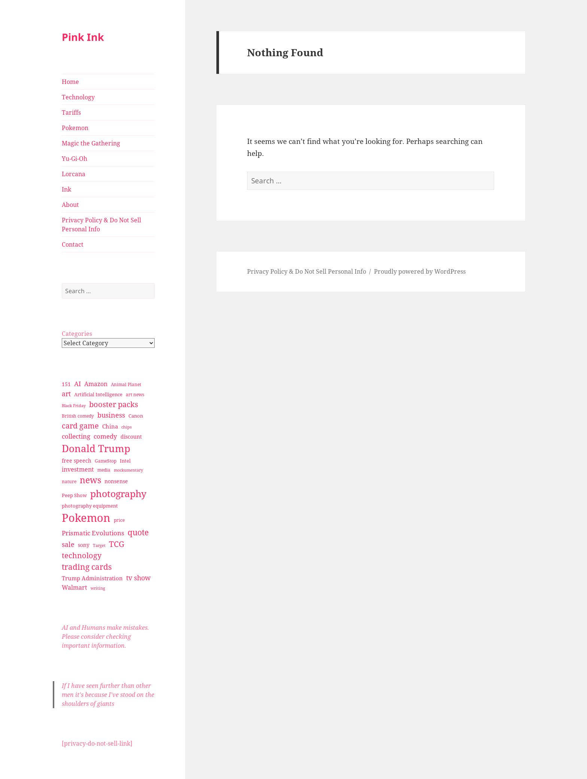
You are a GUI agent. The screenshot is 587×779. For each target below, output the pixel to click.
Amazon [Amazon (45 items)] (95, 384)
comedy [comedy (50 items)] (105, 436)
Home (70, 82)
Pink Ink (83, 37)
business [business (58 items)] (111, 414)
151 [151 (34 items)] (66, 384)
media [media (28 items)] (103, 470)
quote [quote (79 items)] (138, 532)
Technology (78, 97)
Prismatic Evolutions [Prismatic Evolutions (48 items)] (93, 533)
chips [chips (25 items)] (126, 427)
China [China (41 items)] (110, 426)
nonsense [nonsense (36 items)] (116, 481)
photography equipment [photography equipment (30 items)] (90, 505)
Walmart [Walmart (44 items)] (74, 587)
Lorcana (73, 174)
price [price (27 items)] (119, 520)
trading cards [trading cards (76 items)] (87, 567)
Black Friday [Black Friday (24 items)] (74, 405)
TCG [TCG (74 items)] (116, 544)
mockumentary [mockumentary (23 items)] (128, 470)
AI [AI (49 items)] (77, 383)
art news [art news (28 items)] (135, 394)
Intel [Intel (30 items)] (125, 460)
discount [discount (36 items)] (131, 436)
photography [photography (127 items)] (118, 493)
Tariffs (71, 112)
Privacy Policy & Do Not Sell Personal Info (101, 224)
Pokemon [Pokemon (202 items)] (86, 517)
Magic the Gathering (91, 143)
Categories (77, 334)
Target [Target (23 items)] (99, 545)
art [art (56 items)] (66, 393)
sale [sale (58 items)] (68, 544)
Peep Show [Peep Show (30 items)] (74, 495)
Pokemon (75, 128)
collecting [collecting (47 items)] (76, 436)
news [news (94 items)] (90, 480)
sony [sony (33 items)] (83, 544)
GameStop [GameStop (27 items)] (105, 461)
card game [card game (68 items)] (80, 426)
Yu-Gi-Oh (74, 158)
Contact (72, 244)
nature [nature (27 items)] (69, 481)
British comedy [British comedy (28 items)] (78, 416)
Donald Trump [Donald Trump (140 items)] (96, 448)
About (70, 205)
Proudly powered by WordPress (420, 271)
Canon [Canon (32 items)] (135, 415)
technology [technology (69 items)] (81, 555)
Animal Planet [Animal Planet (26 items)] (126, 384)
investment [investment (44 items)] (78, 469)
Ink (66, 189)
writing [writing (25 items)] (98, 588)
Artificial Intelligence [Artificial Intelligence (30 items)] (98, 394)
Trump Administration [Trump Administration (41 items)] (92, 578)
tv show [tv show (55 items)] (138, 577)
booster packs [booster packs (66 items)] (113, 404)
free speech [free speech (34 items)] (76, 460)
